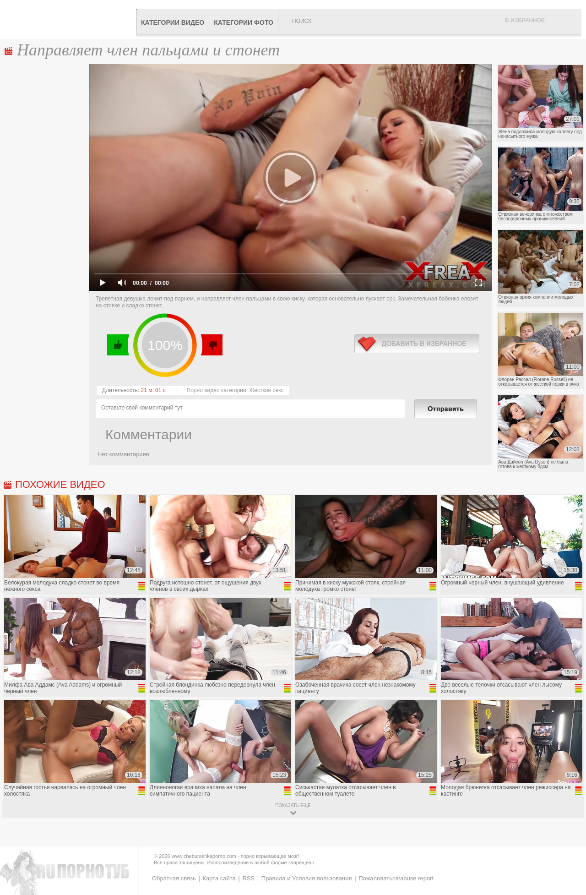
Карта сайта (218, 878)
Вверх (568, 840)
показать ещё (292, 805)
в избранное (416, 343)
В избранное (525, 20)
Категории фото (243, 22)
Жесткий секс (266, 390)
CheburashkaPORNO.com (70, 19)
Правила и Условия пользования (306, 878)
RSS (248, 878)
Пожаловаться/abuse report (396, 878)
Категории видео (172, 22)
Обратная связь (174, 878)
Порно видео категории (216, 390)
